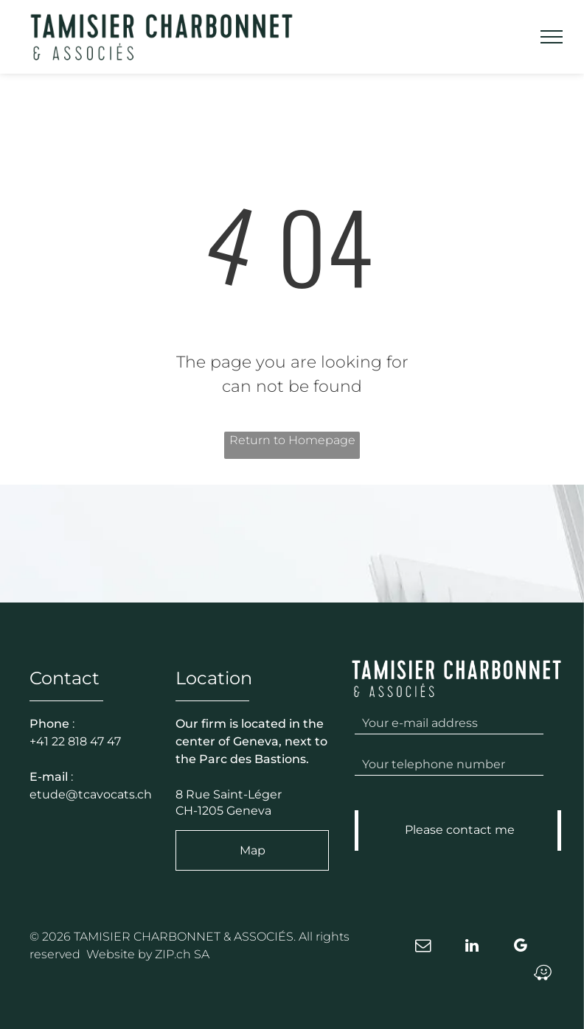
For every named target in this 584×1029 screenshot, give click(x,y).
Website (110, 954)
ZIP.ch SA (182, 954)
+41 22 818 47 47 (75, 741)
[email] (423, 947)
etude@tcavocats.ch (90, 794)
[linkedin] (472, 947)
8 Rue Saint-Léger (228, 794)
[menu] (551, 37)
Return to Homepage (292, 440)
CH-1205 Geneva (223, 811)
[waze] (543, 974)
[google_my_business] (520, 947)
